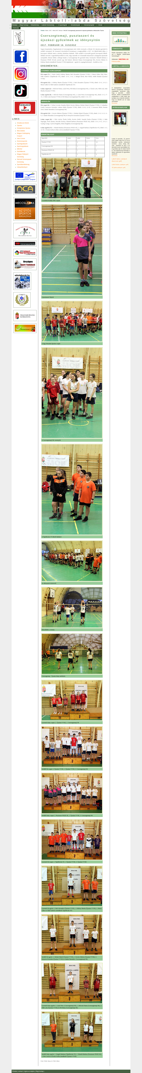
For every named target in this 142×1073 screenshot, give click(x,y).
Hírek (100, 25)
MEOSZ (19, 149)
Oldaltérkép (35, 25)
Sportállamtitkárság (23, 164)
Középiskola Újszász (23, 128)
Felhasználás (116, 61)
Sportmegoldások (22, 146)
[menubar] (60, 26)
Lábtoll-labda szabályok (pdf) (120, 164)
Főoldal (14, 25)
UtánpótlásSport (22, 167)
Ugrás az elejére (29, 1071)
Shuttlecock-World (23, 123)
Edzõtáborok (21, 151)
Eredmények (75, 25)
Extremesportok (22, 141)
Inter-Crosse (21, 138)
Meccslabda (21, 131)
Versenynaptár (89, 25)
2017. (50, 30)
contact (20, 1071)
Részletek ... (115, 103)
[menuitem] (14, 25)
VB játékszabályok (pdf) (118, 167)
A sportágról (62, 25)
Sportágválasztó (22, 144)
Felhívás (16, 28)
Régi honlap (24, 25)
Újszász (19, 125)
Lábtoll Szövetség (48, 25)
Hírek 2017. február (57, 30)
